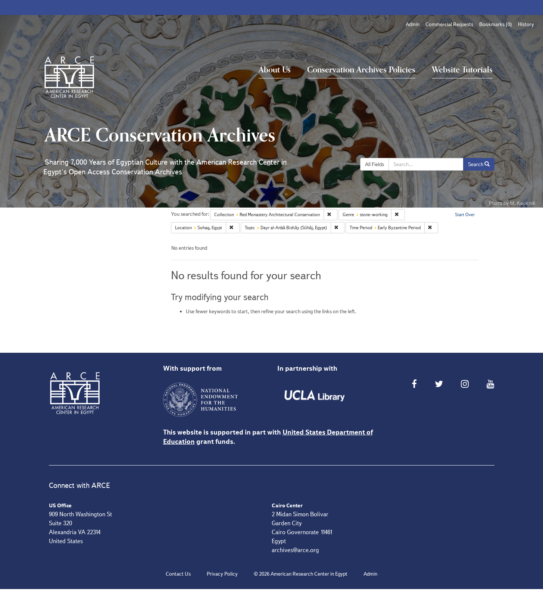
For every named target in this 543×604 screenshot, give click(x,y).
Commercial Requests (449, 24)
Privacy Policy (222, 573)
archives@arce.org (295, 550)
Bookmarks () (495, 24)
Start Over (465, 214)
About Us (275, 70)
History (526, 24)
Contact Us (178, 573)
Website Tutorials (462, 70)
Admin (412, 24)
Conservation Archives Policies (361, 70)
